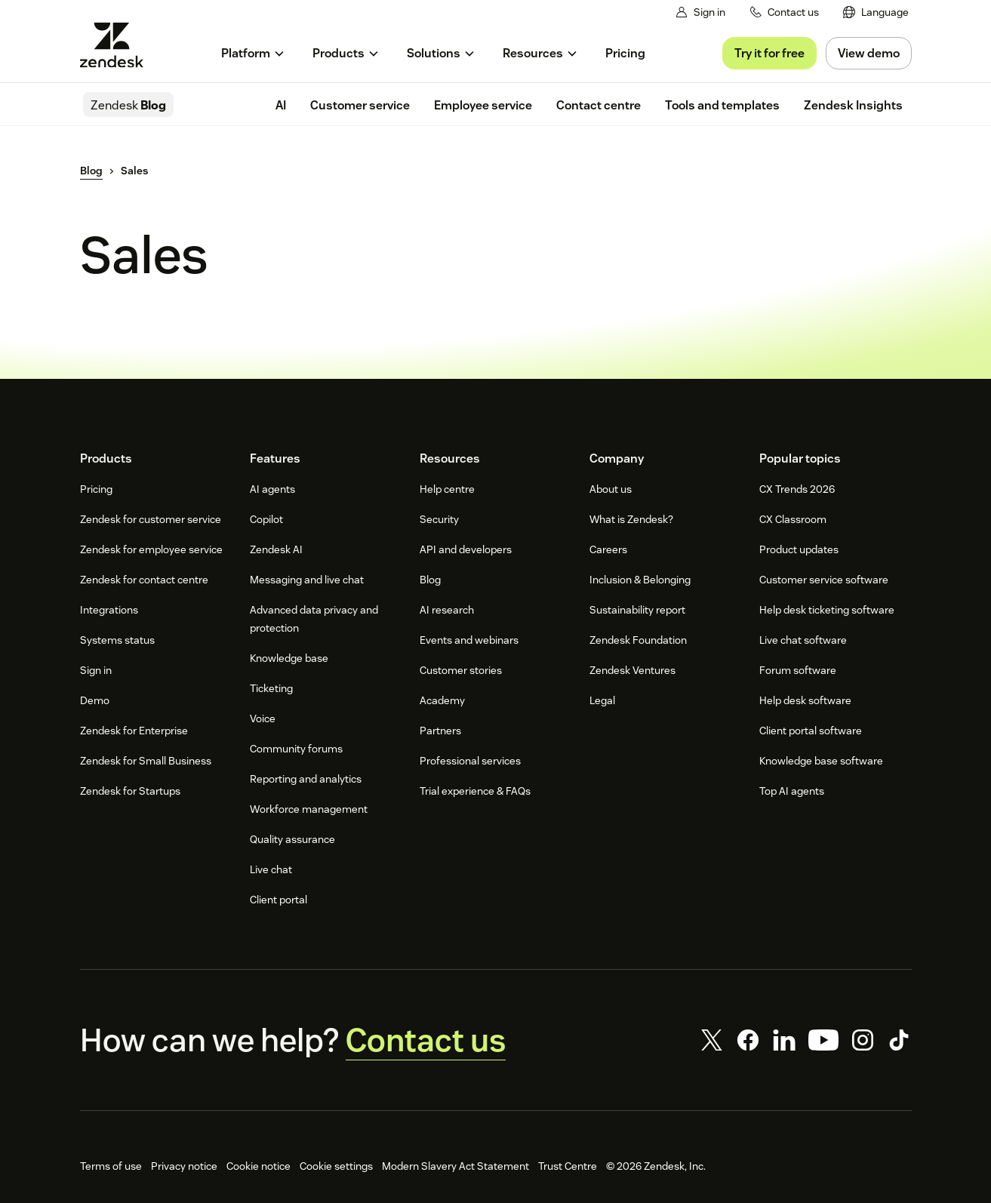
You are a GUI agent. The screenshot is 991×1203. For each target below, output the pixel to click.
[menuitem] (876, 12)
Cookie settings (336, 1166)
